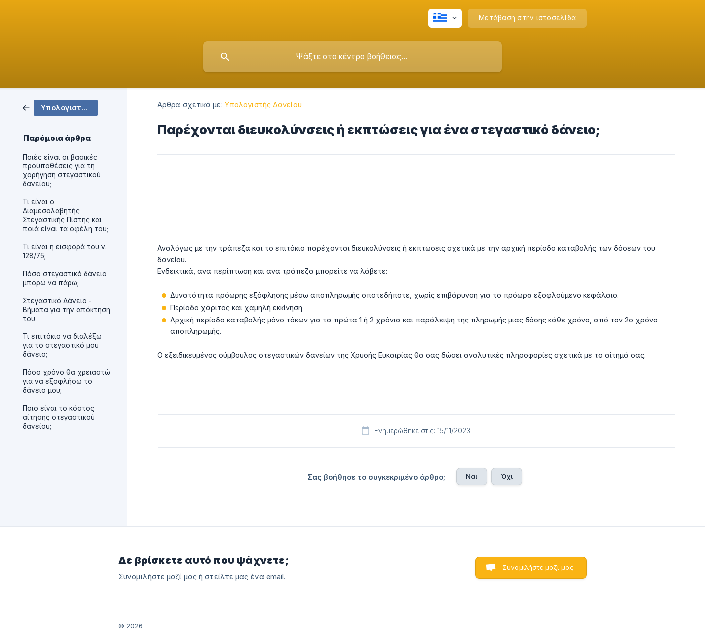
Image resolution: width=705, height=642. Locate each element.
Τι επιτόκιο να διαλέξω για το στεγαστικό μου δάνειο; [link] (62, 345)
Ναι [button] (471, 476)
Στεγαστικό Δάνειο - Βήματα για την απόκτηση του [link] (66, 309)
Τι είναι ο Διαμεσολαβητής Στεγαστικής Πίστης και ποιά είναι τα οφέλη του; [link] (65, 215)
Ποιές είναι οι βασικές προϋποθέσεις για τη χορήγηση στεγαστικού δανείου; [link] (62, 170)
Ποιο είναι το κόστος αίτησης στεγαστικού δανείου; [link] (59, 417)
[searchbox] (352, 56)
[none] (445, 18)
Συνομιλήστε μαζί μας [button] (538, 567)
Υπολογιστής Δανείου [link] (263, 104)
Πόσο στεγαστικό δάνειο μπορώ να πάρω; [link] (65, 278)
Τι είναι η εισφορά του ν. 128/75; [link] (65, 251)
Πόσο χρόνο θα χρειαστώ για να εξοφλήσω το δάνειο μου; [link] (66, 381)
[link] (60, 107)
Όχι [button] (507, 476)
